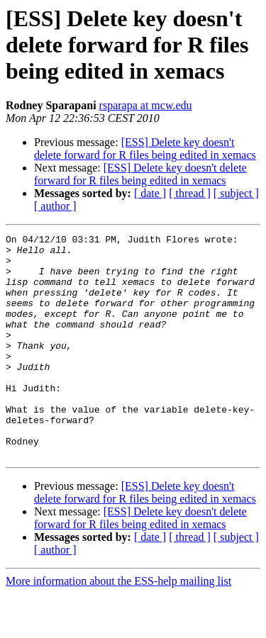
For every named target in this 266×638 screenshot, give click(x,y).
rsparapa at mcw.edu (145, 105)
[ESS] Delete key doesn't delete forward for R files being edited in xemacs (145, 148)
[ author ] (55, 206)
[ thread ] (190, 193)
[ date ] (150, 193)
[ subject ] (236, 193)
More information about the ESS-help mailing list (118, 626)
